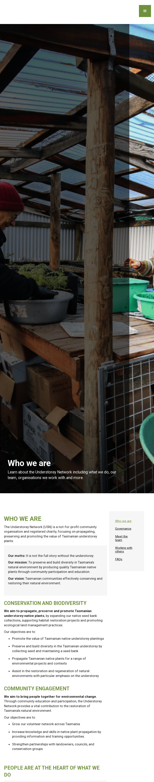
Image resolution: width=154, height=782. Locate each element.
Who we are (123, 521)
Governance (123, 528)
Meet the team (121, 538)
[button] (145, 11)
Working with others (123, 549)
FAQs (118, 559)
